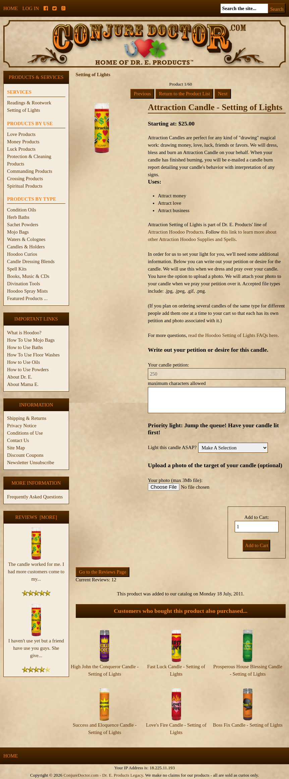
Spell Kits (16, 269)
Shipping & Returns (26, 418)
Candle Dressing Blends (31, 261)
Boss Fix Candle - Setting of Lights (248, 725)
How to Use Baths (25, 347)
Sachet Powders (22, 224)
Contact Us (18, 440)
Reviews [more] (36, 517)
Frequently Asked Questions (35, 496)
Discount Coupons (25, 455)
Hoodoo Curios (22, 254)
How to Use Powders (28, 369)
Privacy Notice (22, 425)
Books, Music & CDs (28, 276)
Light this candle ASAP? (172, 447)
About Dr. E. (19, 377)
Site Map (16, 447)
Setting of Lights (23, 110)
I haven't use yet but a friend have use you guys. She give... (36, 645)
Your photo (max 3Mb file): (175, 480)
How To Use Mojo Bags (31, 340)
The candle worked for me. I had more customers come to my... (36, 569)
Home (10, 8)
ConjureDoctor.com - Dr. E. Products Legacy (103, 775)
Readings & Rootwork (29, 102)
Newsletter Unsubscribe (30, 462)
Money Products (23, 141)
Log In (30, 8)
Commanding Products (29, 171)
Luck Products (21, 149)
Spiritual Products (24, 186)
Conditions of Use (25, 433)
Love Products (21, 134)
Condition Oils (21, 209)
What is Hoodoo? (24, 332)
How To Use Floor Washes (33, 354)
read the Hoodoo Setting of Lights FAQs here (232, 335)
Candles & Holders (26, 246)
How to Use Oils (23, 362)
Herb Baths (18, 217)
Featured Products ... (27, 298)
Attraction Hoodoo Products (175, 232)
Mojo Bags (18, 232)
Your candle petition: (168, 365)
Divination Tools (23, 283)
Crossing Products (25, 178)
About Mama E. (23, 384)
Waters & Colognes (26, 239)
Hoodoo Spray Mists (27, 291)
